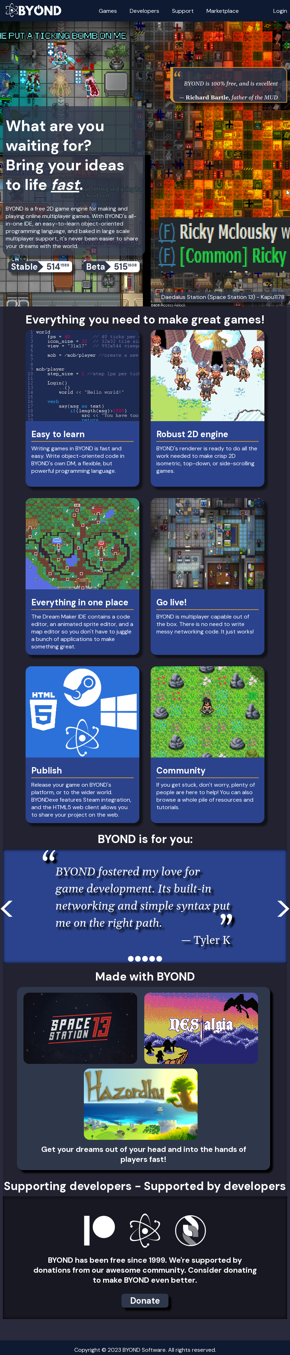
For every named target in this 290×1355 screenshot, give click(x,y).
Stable (41, 266)
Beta (113, 266)
